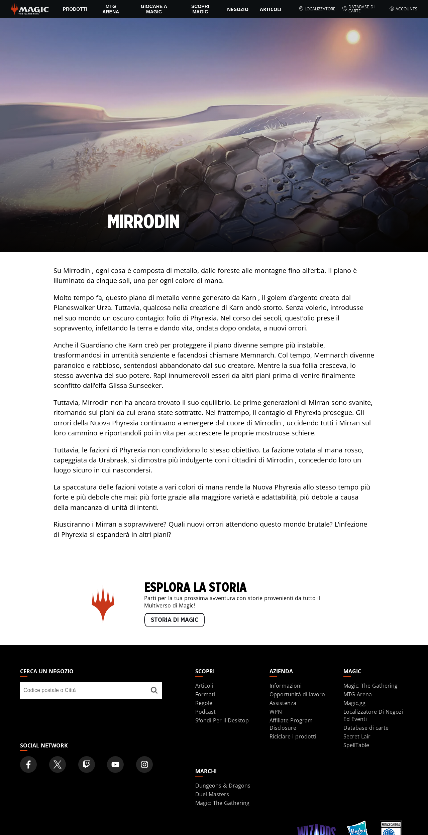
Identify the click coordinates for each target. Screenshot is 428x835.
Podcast (205, 711)
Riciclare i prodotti (293, 736)
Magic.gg (354, 703)
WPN (276, 711)
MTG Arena (110, 9)
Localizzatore (317, 9)
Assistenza (283, 703)
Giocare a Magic (154, 9)
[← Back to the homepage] (30, 8)
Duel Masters (212, 794)
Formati (205, 694)
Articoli (271, 9)
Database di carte (358, 9)
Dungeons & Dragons (222, 785)
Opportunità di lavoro (297, 694)
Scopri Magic (200, 9)
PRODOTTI (75, 9)
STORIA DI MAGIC (174, 620)
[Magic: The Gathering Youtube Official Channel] (115, 764)
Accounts (403, 9)
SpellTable (356, 745)
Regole (203, 703)
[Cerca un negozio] (154, 690)
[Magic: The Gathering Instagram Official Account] (144, 764)
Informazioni (286, 685)
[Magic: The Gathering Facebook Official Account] (28, 764)
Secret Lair (356, 736)
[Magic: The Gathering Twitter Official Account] (57, 764)
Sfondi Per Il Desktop (222, 720)
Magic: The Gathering (370, 685)
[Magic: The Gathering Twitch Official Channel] (86, 764)
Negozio (237, 9)
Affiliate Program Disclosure (291, 724)
